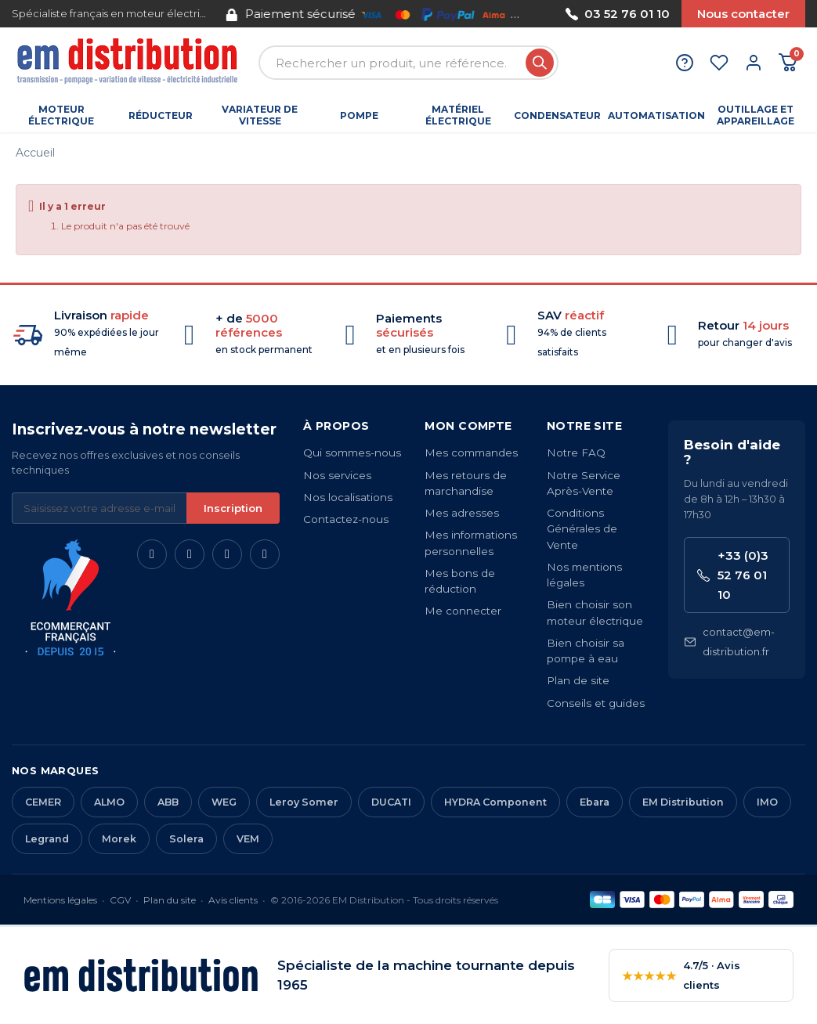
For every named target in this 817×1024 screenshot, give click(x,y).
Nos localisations (347, 497)
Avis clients (233, 900)
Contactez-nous (346, 519)
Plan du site (169, 900)
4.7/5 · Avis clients (681, 975)
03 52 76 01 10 (618, 13)
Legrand (47, 839)
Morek (119, 839)
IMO (767, 802)
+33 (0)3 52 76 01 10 (732, 575)
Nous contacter (743, 13)
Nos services (337, 475)
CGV (120, 900)
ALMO (109, 802)
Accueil (35, 153)
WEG (224, 802)
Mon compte (468, 426)
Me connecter (463, 610)
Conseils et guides (596, 703)
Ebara (594, 802)
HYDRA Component (495, 802)
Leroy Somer (303, 802)
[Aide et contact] (684, 62)
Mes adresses (462, 513)
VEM (248, 839)
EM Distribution (683, 802)
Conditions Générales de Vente (582, 529)
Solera (186, 839)
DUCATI (391, 802)
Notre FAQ (576, 452)
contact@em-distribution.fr (729, 642)
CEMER (43, 802)
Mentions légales (60, 900)
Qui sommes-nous (352, 452)
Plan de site (578, 680)
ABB (168, 802)
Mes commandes (471, 452)
